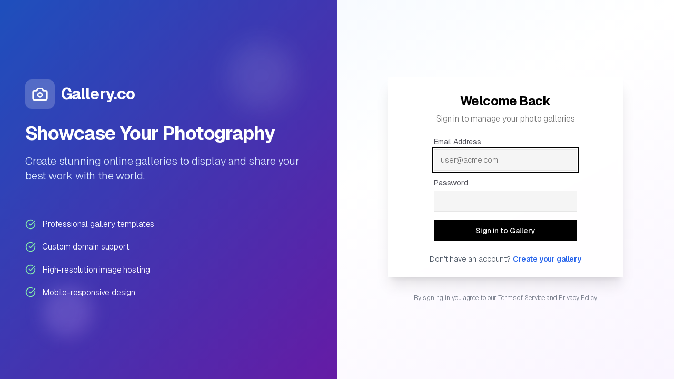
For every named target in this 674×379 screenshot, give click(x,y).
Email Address (457, 141)
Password (451, 182)
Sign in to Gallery (512, 233)
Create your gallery (547, 259)
